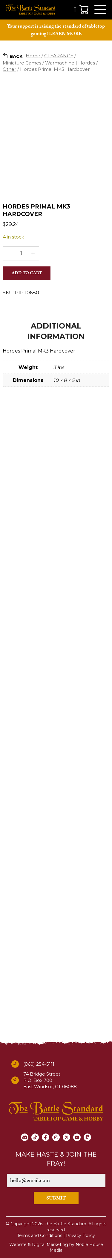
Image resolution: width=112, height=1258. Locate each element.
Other (9, 69)
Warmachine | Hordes (70, 63)
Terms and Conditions (39, 1235)
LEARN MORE (65, 33)
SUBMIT (56, 1198)
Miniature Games (22, 63)
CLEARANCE (58, 56)
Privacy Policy (80, 1235)
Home (33, 56)
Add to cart (27, 273)
